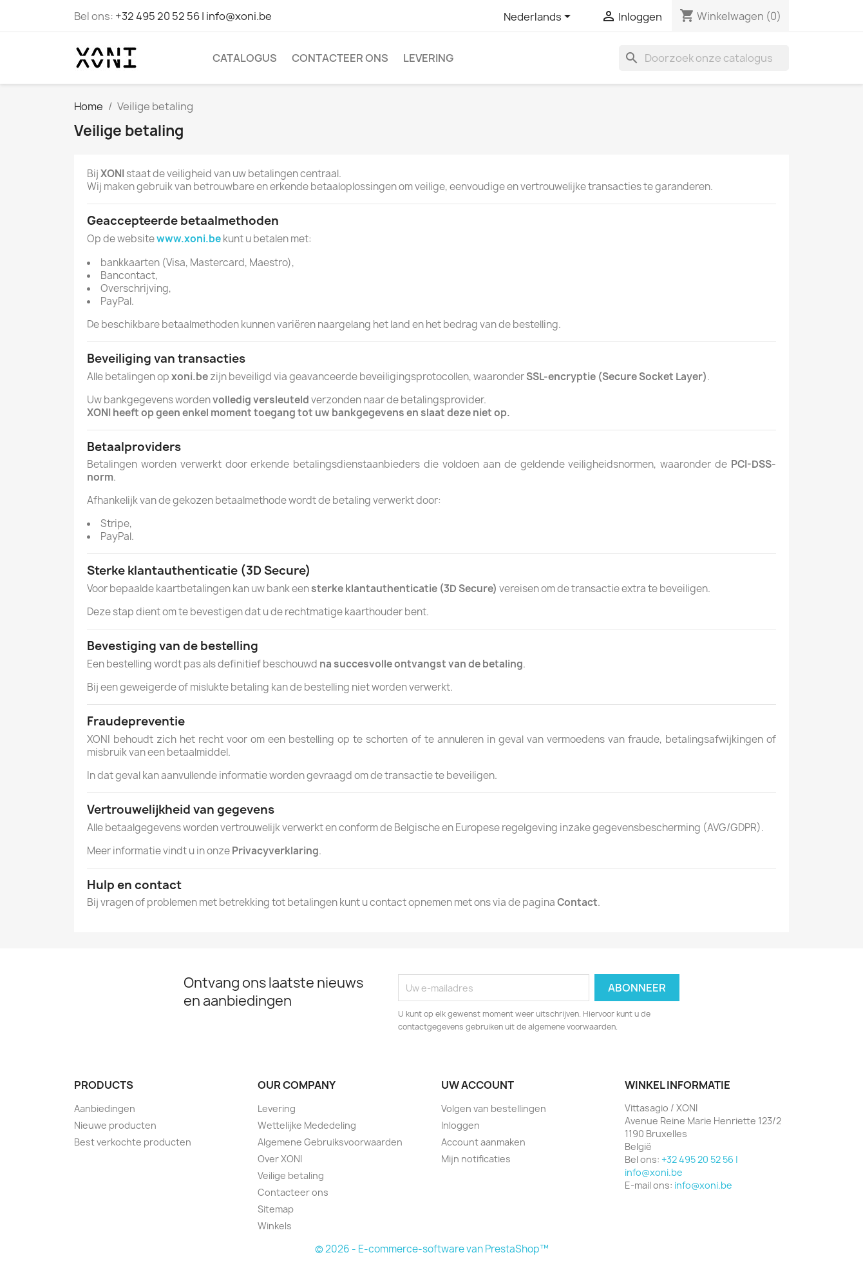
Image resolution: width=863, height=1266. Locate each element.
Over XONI (280, 1159)
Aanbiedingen (104, 1108)
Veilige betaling (291, 1175)
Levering (428, 58)
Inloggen (460, 1125)
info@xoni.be (703, 1185)
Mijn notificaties (476, 1159)
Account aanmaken (483, 1142)
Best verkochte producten (132, 1142)
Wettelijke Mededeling (307, 1125)
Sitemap (276, 1209)
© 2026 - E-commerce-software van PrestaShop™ (432, 1249)
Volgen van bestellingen (493, 1108)
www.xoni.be (188, 238)
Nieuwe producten (115, 1125)
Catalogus (245, 58)
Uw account (477, 1085)
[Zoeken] (704, 58)
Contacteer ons (340, 58)
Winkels (275, 1226)
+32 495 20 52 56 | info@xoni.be (193, 16)
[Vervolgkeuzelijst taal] (539, 17)
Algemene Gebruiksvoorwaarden (330, 1142)
